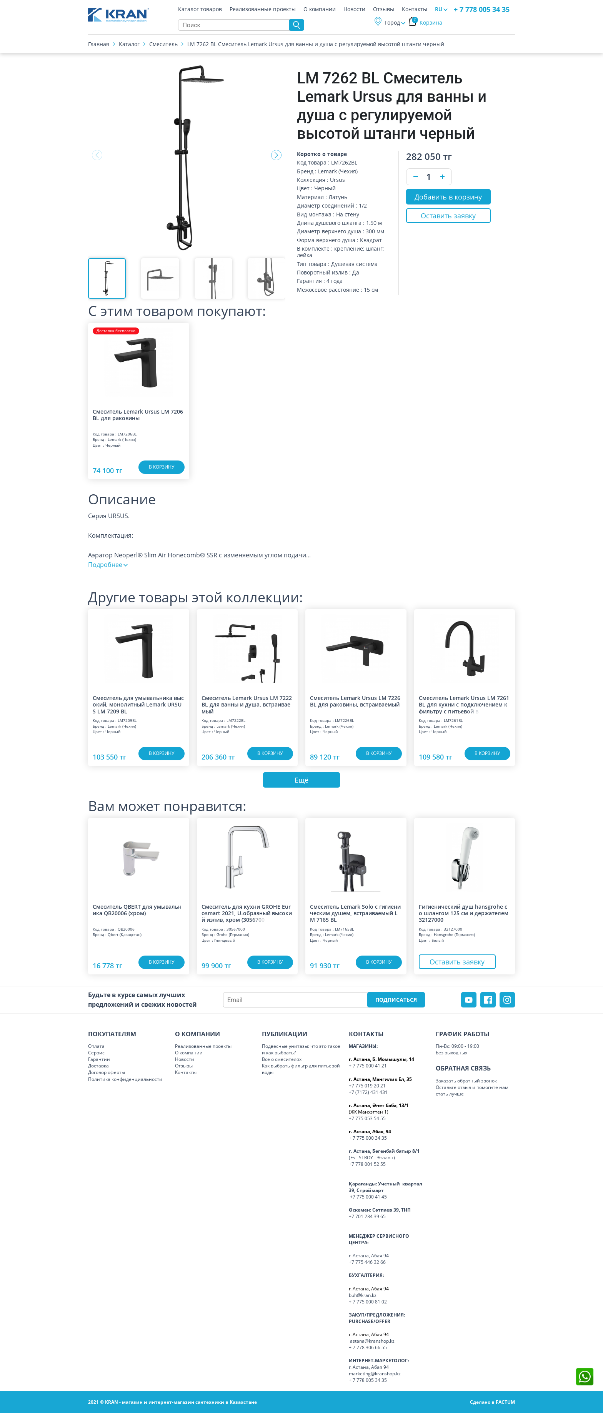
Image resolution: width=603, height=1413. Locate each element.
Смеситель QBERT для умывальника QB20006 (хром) (137, 910)
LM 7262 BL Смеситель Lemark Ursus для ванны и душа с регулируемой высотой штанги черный (315, 44)
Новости (354, 9)
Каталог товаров (200, 9)
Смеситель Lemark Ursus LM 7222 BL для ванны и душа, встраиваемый (247, 704)
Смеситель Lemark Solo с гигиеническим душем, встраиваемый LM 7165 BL (355, 913)
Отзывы (383, 9)
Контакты (414, 9)
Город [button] (392, 22)
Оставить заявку (448, 215)
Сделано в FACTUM (492, 1402)
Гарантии (99, 1059)
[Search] (235, 25)
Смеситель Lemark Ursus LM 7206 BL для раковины (138, 415)
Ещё (301, 780)
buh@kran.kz (362, 1295)
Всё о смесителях (282, 1059)
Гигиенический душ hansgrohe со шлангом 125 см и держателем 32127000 (463, 913)
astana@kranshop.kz (372, 1341)
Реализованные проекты (263, 9)
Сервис (96, 1052)
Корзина (427, 22)
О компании (319, 9)
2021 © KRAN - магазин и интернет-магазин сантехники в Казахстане (172, 1402)
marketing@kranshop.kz (375, 1373)
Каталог (129, 44)
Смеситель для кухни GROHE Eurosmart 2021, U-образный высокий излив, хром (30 (247, 913)
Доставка (98, 1065)
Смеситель (163, 44)
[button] (276, 155)
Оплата (96, 1046)
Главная (98, 44)
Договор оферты (106, 1072)
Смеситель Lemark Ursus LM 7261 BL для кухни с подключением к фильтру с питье (464, 704)
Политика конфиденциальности (125, 1079)
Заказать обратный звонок (466, 1080)
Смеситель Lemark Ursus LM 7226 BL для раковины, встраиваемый (355, 701)
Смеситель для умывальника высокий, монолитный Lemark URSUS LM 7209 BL (138, 704)
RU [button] (438, 9)
